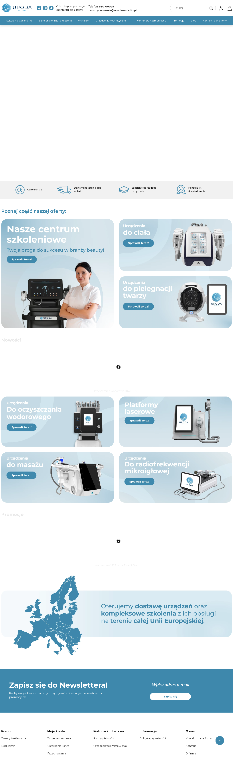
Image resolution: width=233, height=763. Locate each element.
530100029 (106, 6)
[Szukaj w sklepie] (189, 8)
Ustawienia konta (58, 750)
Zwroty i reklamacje (13, 743)
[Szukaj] (211, 8)
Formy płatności (103, 743)
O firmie (191, 758)
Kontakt (191, 750)
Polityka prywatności (153, 743)
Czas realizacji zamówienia (110, 750)
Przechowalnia (56, 758)
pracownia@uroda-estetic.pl (117, 10)
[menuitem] (19, 20)
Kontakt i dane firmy (199, 743)
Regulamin (8, 750)
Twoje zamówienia (59, 743)
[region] (116, 103)
